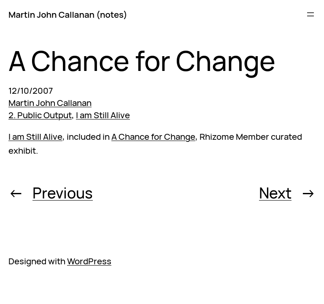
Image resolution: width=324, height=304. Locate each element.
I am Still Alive (103, 115)
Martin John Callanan (50, 103)
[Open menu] (310, 14)
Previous (62, 192)
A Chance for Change (153, 136)
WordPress (89, 261)
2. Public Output (40, 115)
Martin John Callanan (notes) (67, 14)
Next (275, 192)
